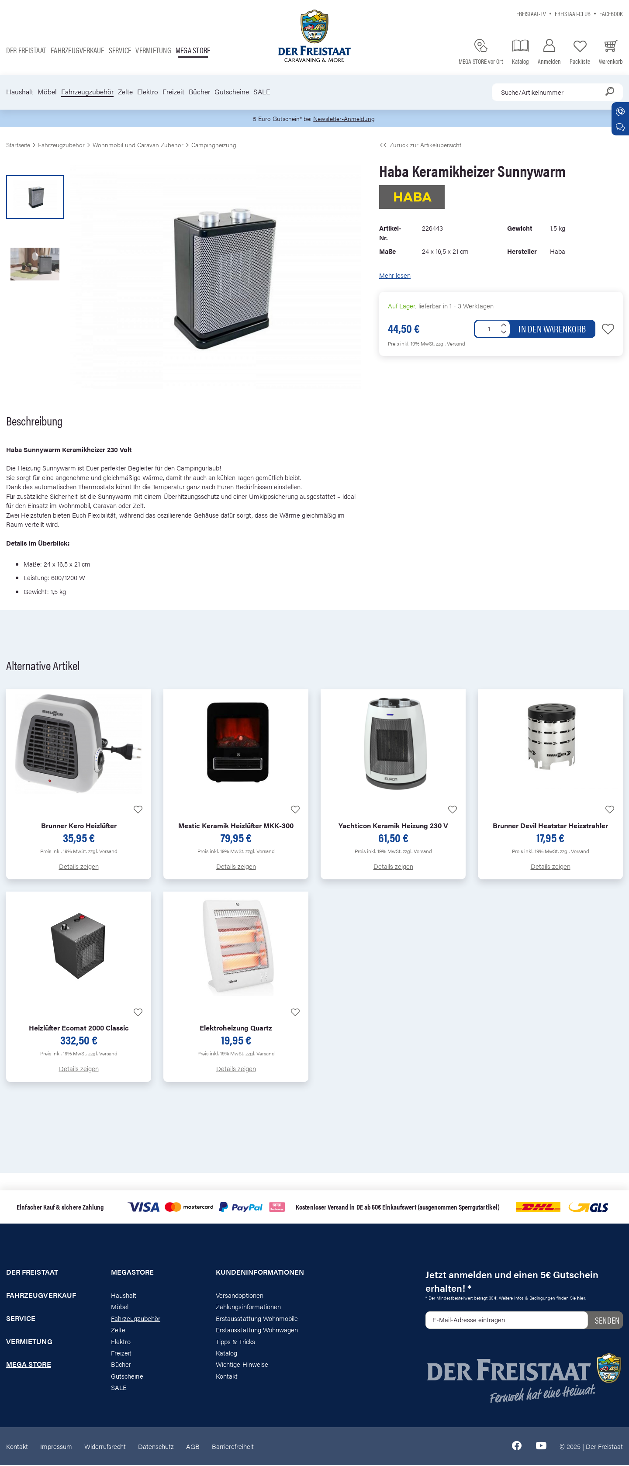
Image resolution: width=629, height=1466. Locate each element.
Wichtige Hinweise (242, 1364)
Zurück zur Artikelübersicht (420, 145)
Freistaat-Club (573, 13)
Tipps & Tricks (235, 1341)
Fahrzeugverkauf (77, 50)
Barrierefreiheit (233, 1446)
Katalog (226, 1353)
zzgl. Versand (450, 344)
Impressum (56, 1446)
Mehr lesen (395, 275)
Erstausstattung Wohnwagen (257, 1330)
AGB (193, 1446)
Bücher (199, 92)
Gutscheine (231, 92)
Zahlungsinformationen (248, 1307)
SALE (261, 92)
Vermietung (153, 50)
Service (120, 50)
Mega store (193, 50)
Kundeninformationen (260, 1272)
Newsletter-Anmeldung (345, 118)
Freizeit (173, 92)
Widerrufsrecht (105, 1446)
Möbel (47, 92)
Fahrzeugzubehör (87, 92)
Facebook (611, 13)
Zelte (125, 92)
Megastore (132, 1272)
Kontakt (227, 1376)
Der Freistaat (26, 50)
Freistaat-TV (531, 13)
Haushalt (19, 92)
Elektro (147, 92)
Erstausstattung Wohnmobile (257, 1318)
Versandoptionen (239, 1295)
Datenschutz (156, 1446)
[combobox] (557, 92)
